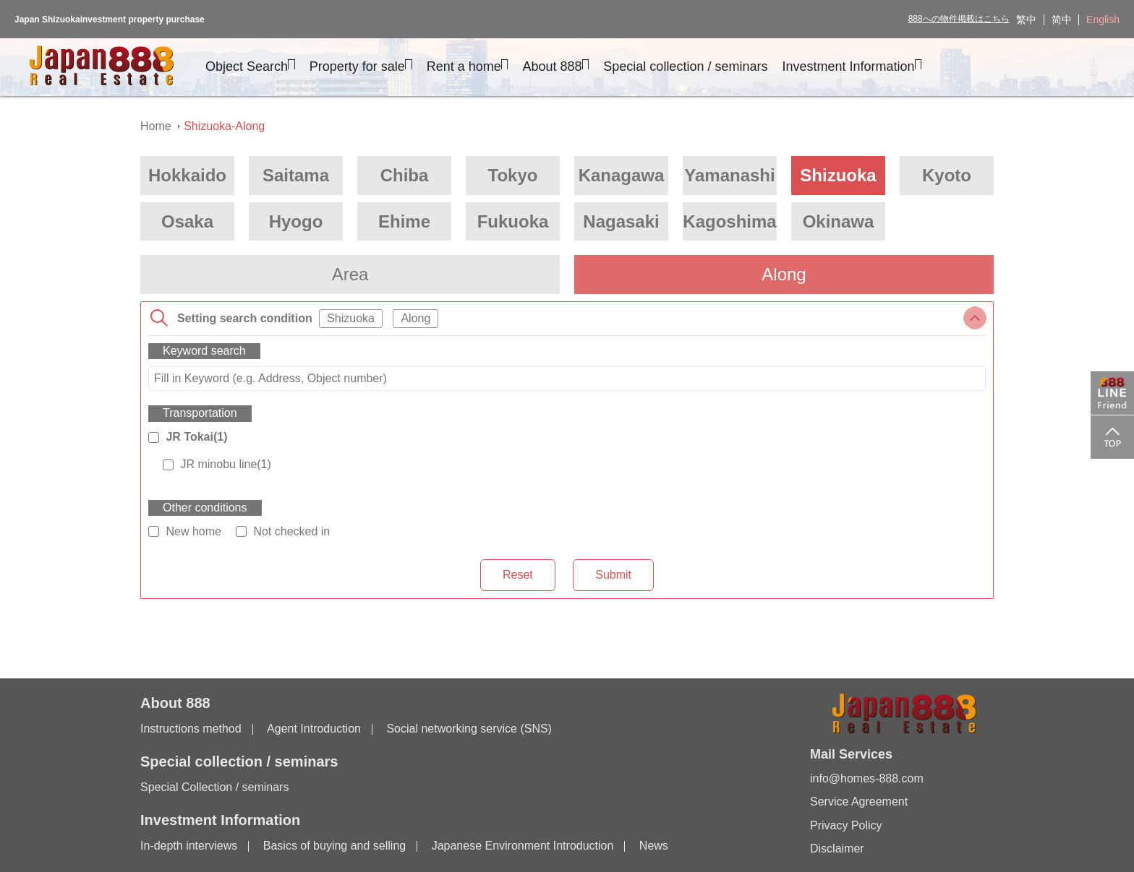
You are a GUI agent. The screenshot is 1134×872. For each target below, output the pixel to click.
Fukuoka (513, 221)
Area (350, 274)
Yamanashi (729, 175)
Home (155, 126)
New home (193, 531)
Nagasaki (621, 221)
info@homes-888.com (867, 778)
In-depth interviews (188, 845)
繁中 (1026, 19)
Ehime (404, 221)
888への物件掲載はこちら (959, 19)
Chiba (404, 175)
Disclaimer (837, 848)
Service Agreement (859, 801)
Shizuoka (838, 175)
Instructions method (191, 728)
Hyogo (296, 221)
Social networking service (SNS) (469, 728)
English (1103, 19)
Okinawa (838, 221)
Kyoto (946, 175)
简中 (1062, 19)
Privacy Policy (846, 825)
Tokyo (513, 175)
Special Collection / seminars (214, 787)
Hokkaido (187, 175)
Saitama (296, 175)
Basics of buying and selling (334, 845)
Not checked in (291, 531)
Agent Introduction (314, 728)
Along (784, 274)
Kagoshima (729, 221)
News (653, 845)
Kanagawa (622, 175)
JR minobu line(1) (225, 464)
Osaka (187, 221)
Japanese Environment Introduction (523, 845)
